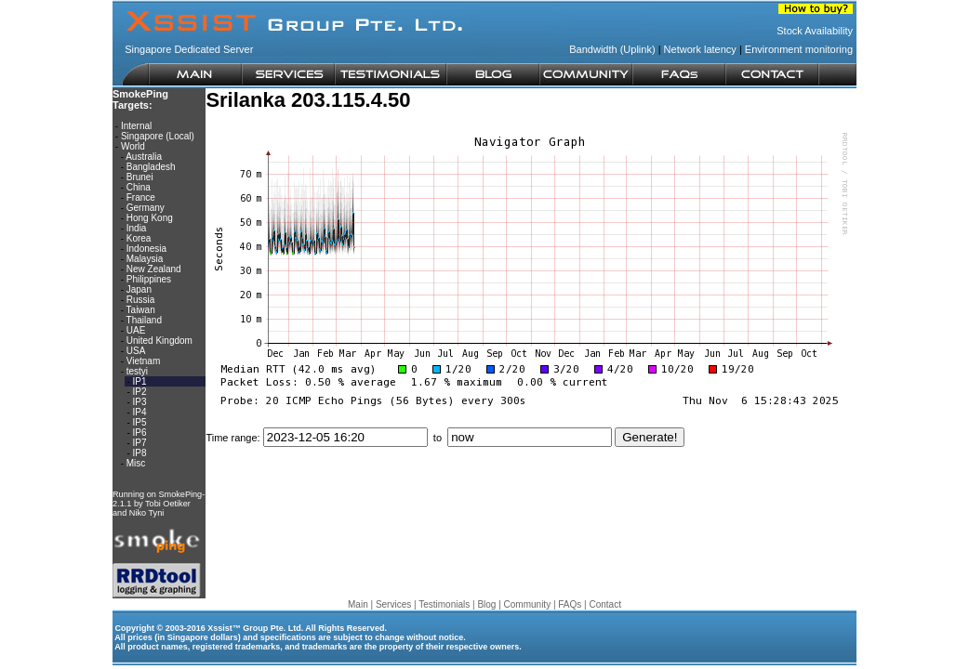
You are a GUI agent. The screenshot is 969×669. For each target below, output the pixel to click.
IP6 (140, 432)
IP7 (140, 443)
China (138, 187)
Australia (144, 156)
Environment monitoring (799, 49)
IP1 (140, 381)
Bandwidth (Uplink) (612, 49)
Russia (140, 300)
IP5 (140, 422)
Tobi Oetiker (168, 503)
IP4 (140, 412)
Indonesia (146, 248)
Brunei (139, 177)
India (136, 228)
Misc (136, 463)
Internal (136, 126)
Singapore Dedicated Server (189, 49)
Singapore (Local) (157, 136)
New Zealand (153, 269)
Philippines (148, 279)
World (133, 146)
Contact (604, 604)
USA (135, 351)
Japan (139, 289)
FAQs (569, 604)
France (140, 197)
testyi (137, 371)
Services (393, 604)
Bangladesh (151, 167)
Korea (139, 238)
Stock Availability (815, 30)
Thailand (144, 320)
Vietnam (143, 361)
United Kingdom (159, 340)
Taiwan (140, 310)
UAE (136, 330)
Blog (486, 604)
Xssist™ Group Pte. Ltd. (255, 628)
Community (527, 604)
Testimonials (444, 604)
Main (358, 604)
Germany (145, 208)
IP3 (140, 402)
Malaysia (144, 259)
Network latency (700, 49)
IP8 (140, 453)
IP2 (140, 392)
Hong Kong (149, 218)
